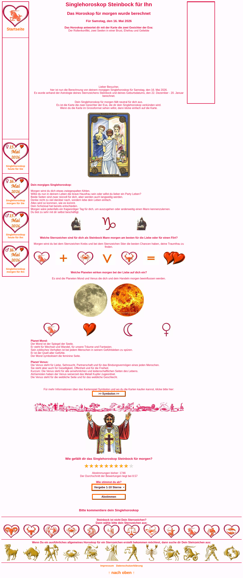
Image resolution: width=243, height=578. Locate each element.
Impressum (107, 565)
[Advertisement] (16, 88)
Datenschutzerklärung (129, 565)
